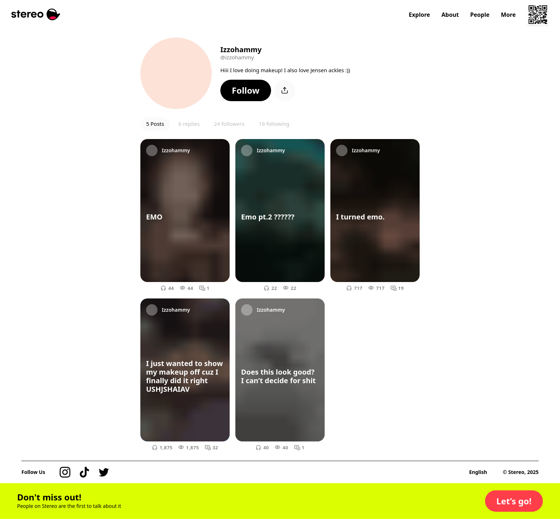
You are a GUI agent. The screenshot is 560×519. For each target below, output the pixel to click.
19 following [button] (274, 123)
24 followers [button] (229, 123)
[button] (245, 90)
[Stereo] (35, 14)
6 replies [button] (188, 123)
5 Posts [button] (155, 123)
